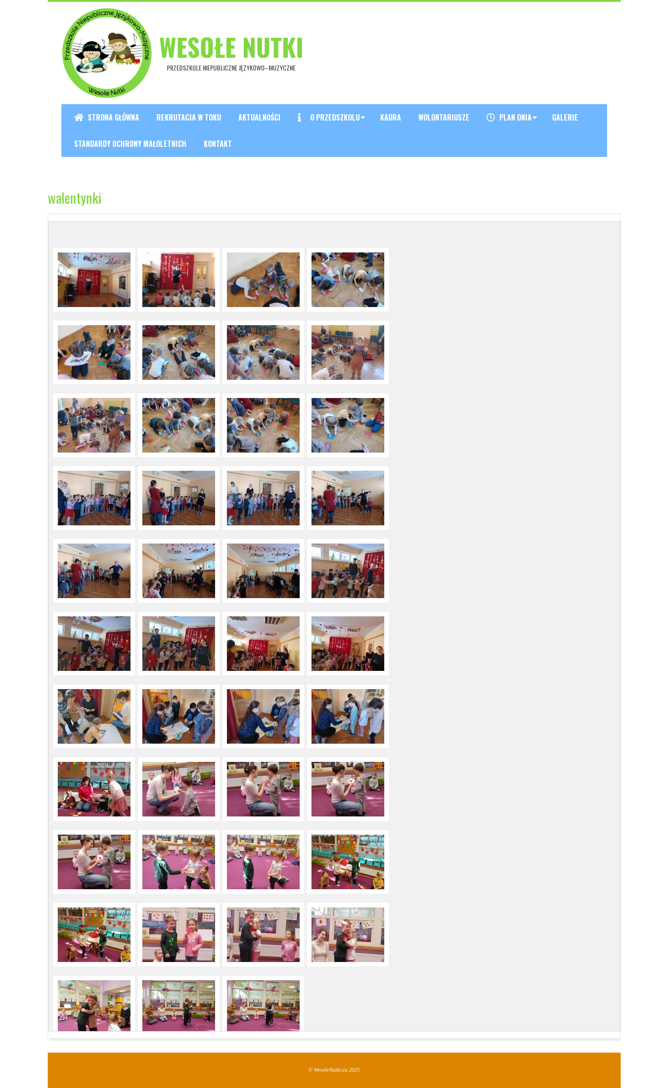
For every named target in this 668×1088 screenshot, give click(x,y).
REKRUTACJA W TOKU (188, 117)
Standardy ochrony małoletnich (130, 143)
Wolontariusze (443, 117)
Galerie (565, 117)
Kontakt (218, 143)
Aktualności (259, 117)
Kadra (390, 117)
